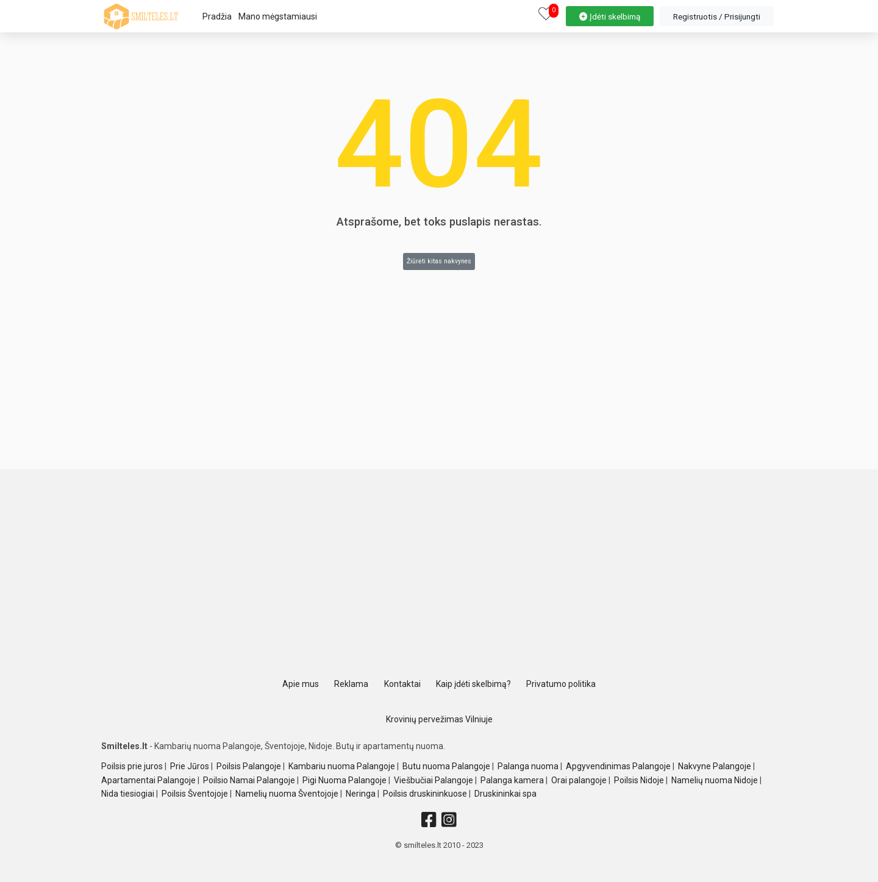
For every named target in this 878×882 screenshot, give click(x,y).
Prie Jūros (189, 766)
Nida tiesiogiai (127, 793)
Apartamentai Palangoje (148, 780)
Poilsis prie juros (132, 766)
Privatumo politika (561, 684)
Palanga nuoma (528, 766)
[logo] (140, 16)
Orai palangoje (579, 780)
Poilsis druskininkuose (425, 793)
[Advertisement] (439, 576)
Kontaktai (402, 684)
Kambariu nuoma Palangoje (341, 766)
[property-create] (610, 14)
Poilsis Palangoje (248, 766)
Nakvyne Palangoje (714, 766)
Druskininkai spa (505, 793)
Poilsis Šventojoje (195, 793)
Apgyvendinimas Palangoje (618, 766)
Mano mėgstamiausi (277, 16)
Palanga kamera (512, 780)
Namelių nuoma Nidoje (714, 780)
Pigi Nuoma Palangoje (344, 780)
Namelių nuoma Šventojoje (286, 793)
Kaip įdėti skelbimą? (473, 684)
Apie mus (300, 684)
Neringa (361, 793)
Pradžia (217, 16)
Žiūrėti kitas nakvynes (439, 261)
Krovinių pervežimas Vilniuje (439, 719)
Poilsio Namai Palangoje (249, 780)
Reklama (351, 684)
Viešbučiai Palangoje (433, 780)
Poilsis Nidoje (639, 780)
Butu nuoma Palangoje (446, 766)
